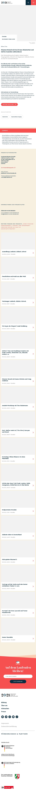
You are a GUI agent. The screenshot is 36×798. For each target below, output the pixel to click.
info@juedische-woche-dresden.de (10, 214)
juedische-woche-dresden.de (8, 173)
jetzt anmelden (17, 681)
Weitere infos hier (8, 104)
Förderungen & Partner (14, 734)
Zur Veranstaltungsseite (7, 167)
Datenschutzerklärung (9, 726)
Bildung (3, 702)
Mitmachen (5, 708)
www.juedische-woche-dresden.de (10, 212)
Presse (3, 711)
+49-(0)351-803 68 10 (6, 177)
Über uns (4, 705)
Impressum (5, 723)
